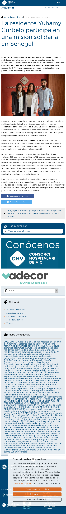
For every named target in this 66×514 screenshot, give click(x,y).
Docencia (20, 372)
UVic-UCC (41, 450)
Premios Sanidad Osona (49, 415)
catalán (49, 352)
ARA (48, 346)
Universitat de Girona (14, 450)
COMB (7, 360)
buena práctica (22, 352)
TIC (42, 442)
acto (30, 344)
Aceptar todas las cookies (37, 489)
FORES (53, 383)
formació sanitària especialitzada (20, 385)
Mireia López (29, 409)
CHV (56, 352)
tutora (27, 444)
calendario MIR (38, 352)
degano (19, 370)
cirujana (22, 356)
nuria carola (44, 211)
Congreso (16, 360)
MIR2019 (44, 407)
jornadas (57, 397)
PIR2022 (29, 413)
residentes (45, 213)
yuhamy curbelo (19, 452)
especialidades (24, 376)
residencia (9, 429)
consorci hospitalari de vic (41, 362)
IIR (37, 395)
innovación (23, 397)
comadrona (37, 358)
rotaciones (26, 438)
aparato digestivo (36, 346)
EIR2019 (34, 372)
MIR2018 (35, 407)
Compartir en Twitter (16, 202)
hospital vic (30, 395)
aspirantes (19, 348)
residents (36, 434)
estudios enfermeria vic (50, 379)
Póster (37, 413)
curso (50, 368)
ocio (13, 411)
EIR (27, 372)
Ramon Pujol (39, 421)
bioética (31, 350)
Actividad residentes (13, 17)
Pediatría (15, 413)
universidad (51, 446)
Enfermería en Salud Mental (18, 374)
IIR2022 (44, 395)
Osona (54, 411)
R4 (31, 421)
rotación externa (12, 438)
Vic (49, 450)
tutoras (34, 444)
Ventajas (10, 323)
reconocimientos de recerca (35, 425)
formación (42, 385)
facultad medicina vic (24, 383)
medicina (8, 403)
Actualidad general (14, 313)
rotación (54, 436)
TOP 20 (49, 442)
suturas (36, 442)
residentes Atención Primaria (18, 431)
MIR (19, 407)
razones (8, 423)
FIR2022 (44, 383)
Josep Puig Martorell (40, 399)
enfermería (53, 372)
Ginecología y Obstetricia (16, 391)
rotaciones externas (41, 438)
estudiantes (10, 379)
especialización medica (44, 376)
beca (50, 348)
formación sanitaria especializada (34, 387)
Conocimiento (11, 362)
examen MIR (41, 381)
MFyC (37, 405)
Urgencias (31, 450)
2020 (6, 342)
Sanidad (15, 440)
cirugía (27, 354)
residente (19, 429)
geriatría (45, 389)
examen (30, 381)
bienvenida (20, 350)
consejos (23, 362)
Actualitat (7, 7)
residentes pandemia (20, 434)
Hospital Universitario (39, 393)
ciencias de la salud (13, 354)
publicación (39, 419)
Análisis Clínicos (19, 346)
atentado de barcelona (36, 348)
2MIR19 (13, 342)
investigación (36, 397)
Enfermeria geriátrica (42, 374)
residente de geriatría (35, 429)
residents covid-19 (50, 434)
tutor (21, 444)
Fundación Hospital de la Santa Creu (22, 389)
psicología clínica (12, 419)
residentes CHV (41, 431)
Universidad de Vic (45, 448)
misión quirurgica (30, 211)
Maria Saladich (43, 401)
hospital (8, 393)
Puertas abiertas (53, 419)
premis (30, 417)
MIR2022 (18, 409)
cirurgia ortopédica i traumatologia (27, 357)
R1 (28, 421)
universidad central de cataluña (19, 448)
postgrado (46, 413)
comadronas (49, 358)
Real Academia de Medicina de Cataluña (32, 423)
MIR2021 (8, 409)
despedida (40, 370)
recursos (54, 425)
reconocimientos (12, 425)
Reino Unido (43, 427)
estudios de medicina (27, 379)
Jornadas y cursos (14, 320)
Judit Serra (56, 399)
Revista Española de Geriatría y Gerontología (26, 436)
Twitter (49, 444)
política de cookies (22, 484)
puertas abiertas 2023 (15, 421)
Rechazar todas (37, 494)
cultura (43, 368)
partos (7, 413)
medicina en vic (21, 403)
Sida (22, 440)
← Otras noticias (51, 7)
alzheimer (37, 344)
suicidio (28, 442)
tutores (42, 444)
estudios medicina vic (15, 381)
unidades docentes (35, 446)
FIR (37, 383)
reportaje (54, 427)
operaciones (21, 213)
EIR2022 (43, 372)
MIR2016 (25, 407)
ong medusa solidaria (26, 411)
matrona (55, 401)
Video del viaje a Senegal (19, 231)
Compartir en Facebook (18, 196)
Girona (33, 391)
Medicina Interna (25, 405)
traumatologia (11, 444)
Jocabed (48, 397)
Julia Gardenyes (12, 401)
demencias (29, 370)
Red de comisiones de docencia (20, 427)
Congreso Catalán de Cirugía (36, 360)
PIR (22, 413)
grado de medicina (46, 391)
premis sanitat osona (45, 417)
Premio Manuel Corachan (24, 415)
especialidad (10, 376)
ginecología (56, 389)
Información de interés (16, 316)
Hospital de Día (20, 393)
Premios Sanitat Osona (15, 417)
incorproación (11, 397)
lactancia (25, 401)
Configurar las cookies (37, 499)
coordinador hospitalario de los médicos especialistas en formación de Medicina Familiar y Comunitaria (31, 366)
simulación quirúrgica (36, 440)
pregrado (57, 413)
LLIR (32, 401)
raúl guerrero (34, 213)
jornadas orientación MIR (16, 399)
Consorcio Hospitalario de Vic (19, 364)
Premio (7, 415)
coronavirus (33, 368)
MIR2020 (54, 407)
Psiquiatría (27, 419)
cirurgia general (14, 211)
